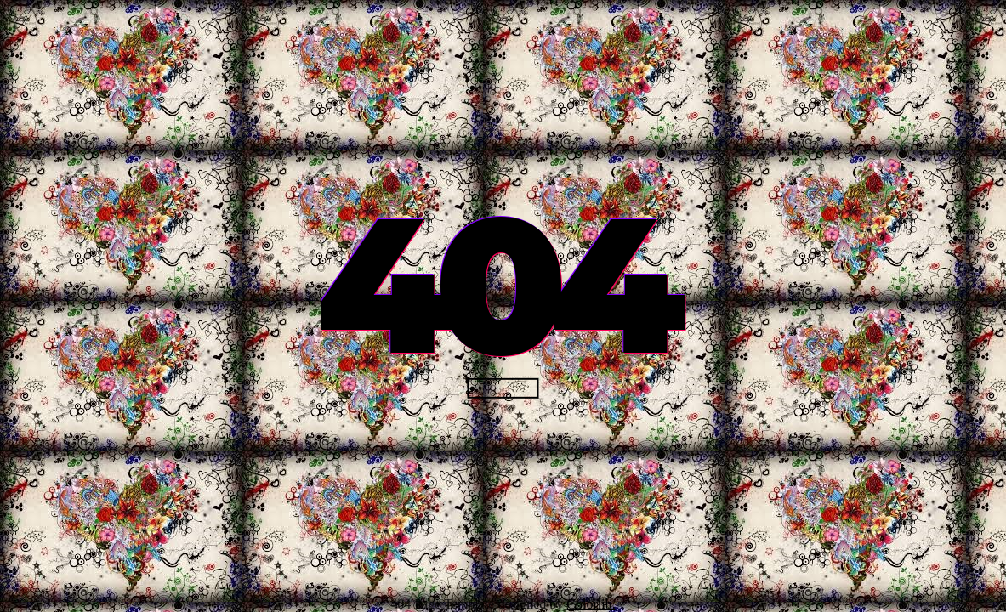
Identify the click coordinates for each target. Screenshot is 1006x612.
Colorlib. (590, 604)
